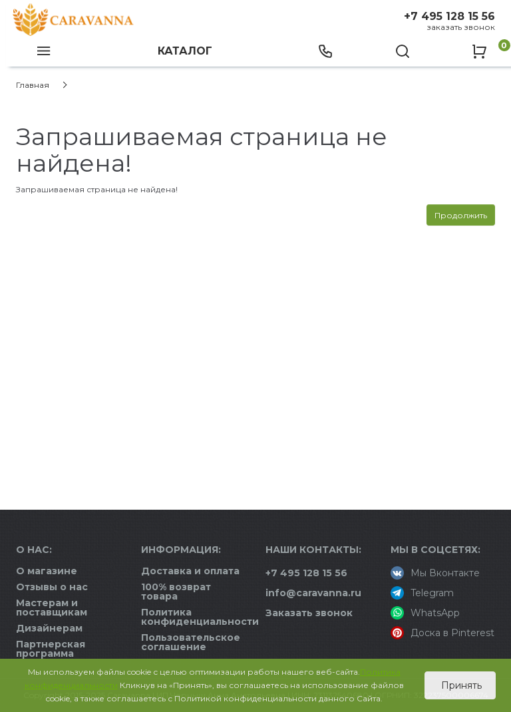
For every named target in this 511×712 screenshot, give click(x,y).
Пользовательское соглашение (190, 642)
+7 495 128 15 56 (449, 16)
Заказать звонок (460, 27)
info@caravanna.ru (313, 593)
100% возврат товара (176, 591)
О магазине (46, 571)
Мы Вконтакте (435, 573)
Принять (460, 685)
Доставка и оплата (190, 571)
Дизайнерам (49, 628)
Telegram (422, 593)
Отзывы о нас (52, 587)
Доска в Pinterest (442, 632)
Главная (32, 85)
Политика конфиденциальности (200, 617)
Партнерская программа (50, 648)
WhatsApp (425, 613)
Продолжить (460, 215)
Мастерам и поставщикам (51, 607)
